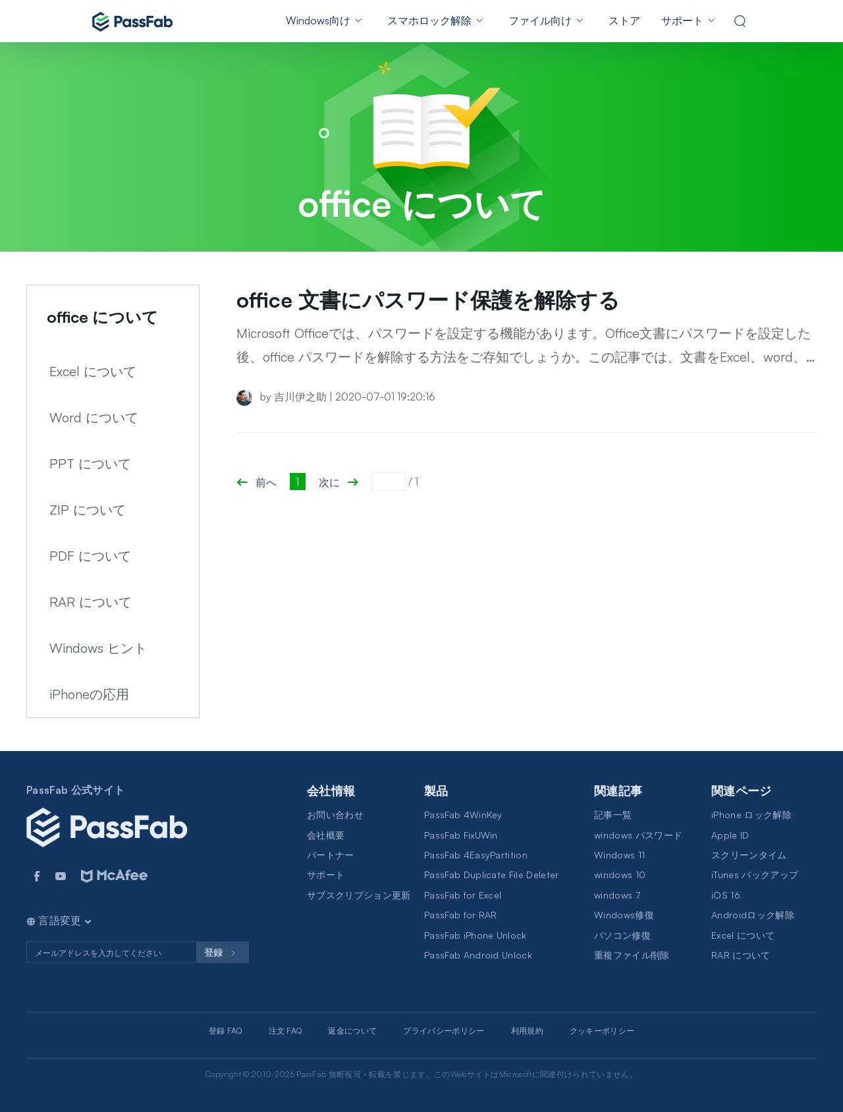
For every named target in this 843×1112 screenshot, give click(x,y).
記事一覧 (613, 814)
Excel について (92, 371)
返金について (352, 1031)
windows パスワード (638, 835)
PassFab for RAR (460, 914)
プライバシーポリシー (443, 1031)
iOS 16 (725, 895)
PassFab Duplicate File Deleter (491, 874)
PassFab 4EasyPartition (476, 854)
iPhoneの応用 (89, 694)
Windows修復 (624, 914)
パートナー (330, 854)
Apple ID (730, 835)
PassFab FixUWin (461, 835)
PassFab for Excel (462, 895)
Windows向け (318, 20)
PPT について (90, 463)
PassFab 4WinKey (463, 814)
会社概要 (325, 835)
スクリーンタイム (749, 854)
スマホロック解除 (429, 20)
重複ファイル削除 (632, 954)
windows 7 (617, 895)
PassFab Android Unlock (478, 954)
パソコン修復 (622, 935)
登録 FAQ (225, 1031)
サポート (682, 20)
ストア (624, 20)
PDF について (90, 555)
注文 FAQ (285, 1031)
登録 (222, 953)
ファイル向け (540, 20)
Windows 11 (619, 854)
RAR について (90, 602)
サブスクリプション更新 (359, 895)
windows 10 (619, 874)
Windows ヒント (98, 648)
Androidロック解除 (752, 914)
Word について (93, 417)
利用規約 (527, 1031)
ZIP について (87, 509)
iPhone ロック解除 (751, 814)
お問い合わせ (335, 814)
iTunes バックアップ (754, 874)
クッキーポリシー (602, 1031)
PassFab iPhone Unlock (475, 935)
